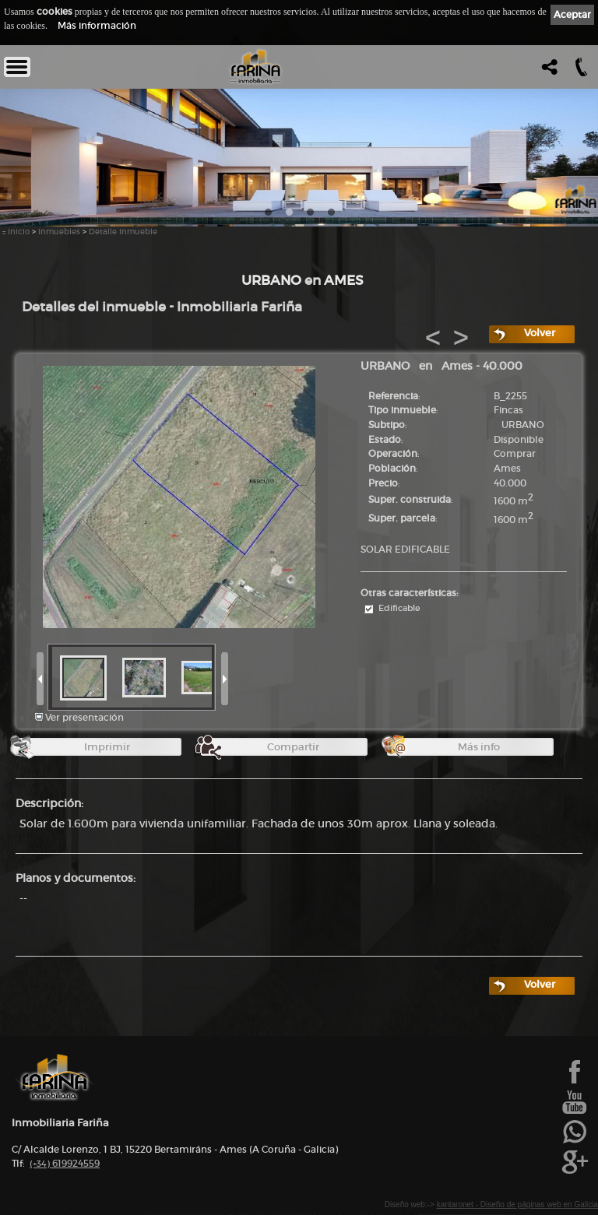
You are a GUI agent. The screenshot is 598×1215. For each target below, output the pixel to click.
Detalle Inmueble (123, 231)
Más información (97, 25)
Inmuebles (59, 231)
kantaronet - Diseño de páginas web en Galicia (517, 1204)
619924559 (65, 1163)
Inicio (19, 231)
